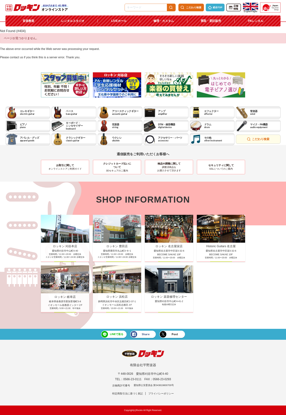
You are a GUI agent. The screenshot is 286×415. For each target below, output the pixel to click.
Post (169, 334)
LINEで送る (112, 334)
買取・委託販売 (211, 20)
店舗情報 (233, 7)
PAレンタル (255, 20)
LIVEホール (119, 20)
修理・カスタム (163, 20)
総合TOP (215, 7)
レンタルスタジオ (72, 20)
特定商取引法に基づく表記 (127, 393)
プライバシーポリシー (161, 393)
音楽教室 (28, 20)
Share (140, 334)
